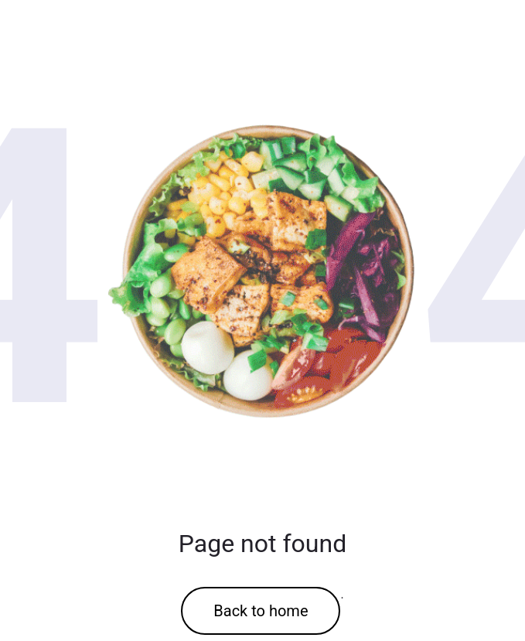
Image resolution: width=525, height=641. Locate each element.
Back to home (260, 611)
